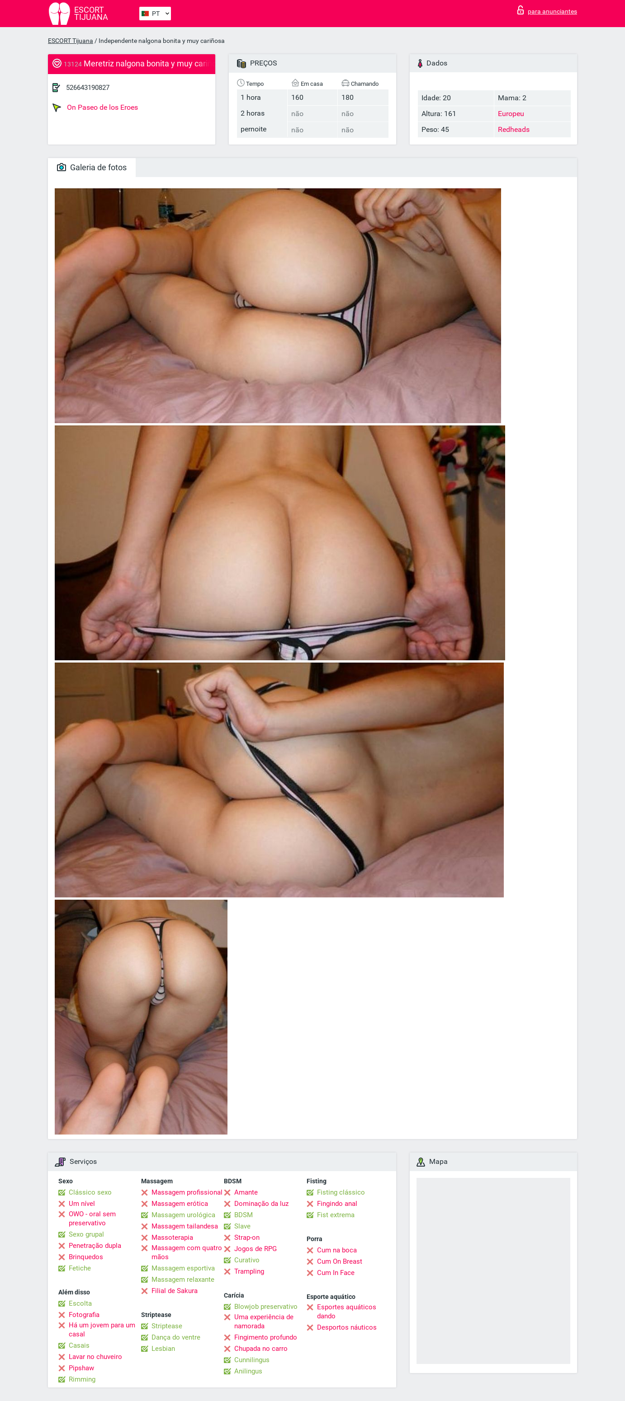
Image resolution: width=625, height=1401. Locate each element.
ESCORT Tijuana (70, 40)
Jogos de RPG (255, 1249)
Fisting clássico (341, 1192)
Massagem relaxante (183, 1279)
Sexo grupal (86, 1234)
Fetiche (80, 1268)
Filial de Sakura (175, 1291)
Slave (242, 1226)
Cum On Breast (339, 1261)
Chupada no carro (261, 1349)
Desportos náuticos (347, 1327)
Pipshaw (81, 1368)
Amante (246, 1192)
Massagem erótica (180, 1204)
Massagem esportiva (183, 1268)
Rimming (82, 1379)
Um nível (82, 1204)
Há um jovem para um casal (102, 1329)
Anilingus (248, 1371)
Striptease (167, 1326)
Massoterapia (172, 1237)
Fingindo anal (337, 1204)
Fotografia (84, 1315)
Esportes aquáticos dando (346, 1311)
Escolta (80, 1303)
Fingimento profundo (265, 1337)
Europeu (511, 113)
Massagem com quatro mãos (187, 1252)
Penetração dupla (95, 1246)
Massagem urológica (183, 1215)
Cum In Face (336, 1273)
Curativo (247, 1260)
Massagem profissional (187, 1192)
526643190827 (87, 88)
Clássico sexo (90, 1192)
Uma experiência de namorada (264, 1321)
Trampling (249, 1271)
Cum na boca (337, 1250)
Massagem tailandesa (185, 1226)
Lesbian (163, 1349)
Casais (79, 1345)
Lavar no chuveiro (95, 1357)
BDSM (243, 1215)
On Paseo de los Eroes (95, 107)
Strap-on (247, 1237)
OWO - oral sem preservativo (92, 1218)
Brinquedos (86, 1257)
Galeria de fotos (92, 167)
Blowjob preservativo (266, 1307)
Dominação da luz (261, 1204)
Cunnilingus (252, 1360)
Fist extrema (336, 1215)
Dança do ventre (176, 1337)
